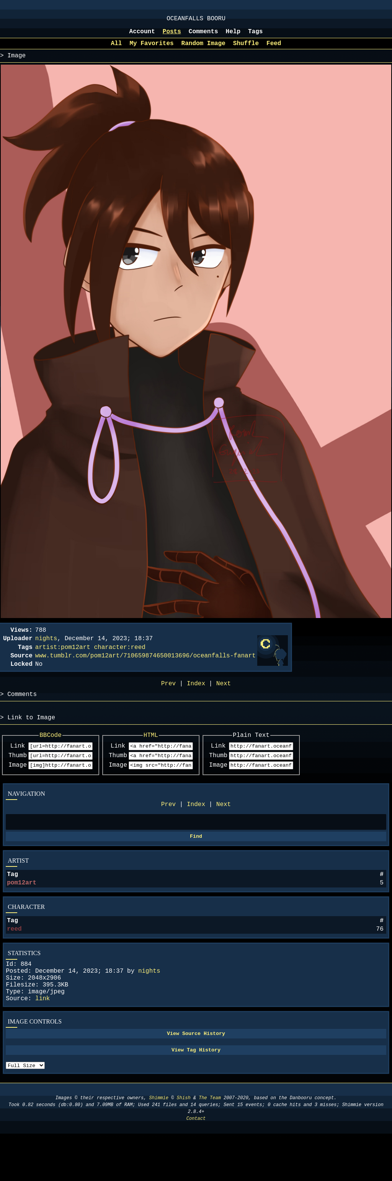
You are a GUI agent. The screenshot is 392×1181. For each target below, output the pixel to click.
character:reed (119, 657)
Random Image (203, 49)
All (116, 49)
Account (142, 35)
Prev (168, 826)
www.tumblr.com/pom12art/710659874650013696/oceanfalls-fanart (145, 667)
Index (196, 826)
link (42, 1038)
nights (149, 1005)
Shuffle (246, 49)
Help (233, 35)
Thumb (17, 775)
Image (17, 786)
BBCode (59, 752)
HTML (175, 752)
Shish (184, 1145)
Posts (172, 35)
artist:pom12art (62, 657)
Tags (255, 35)
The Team (210, 1145)
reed (14, 960)
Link (17, 765)
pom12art (21, 910)
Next (223, 826)
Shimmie (158, 1145)
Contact (196, 1166)
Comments (203, 35)
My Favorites (151, 49)
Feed (273, 49)
